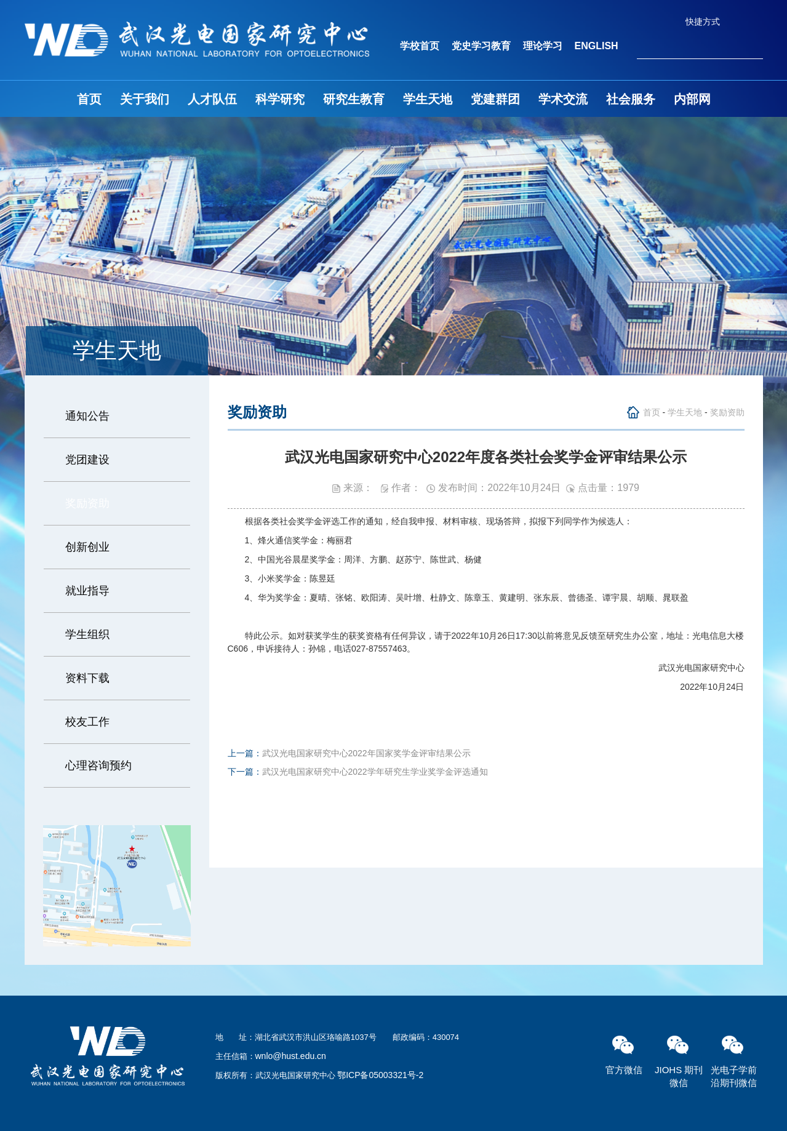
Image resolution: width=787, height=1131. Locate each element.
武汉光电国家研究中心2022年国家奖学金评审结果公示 (366, 753)
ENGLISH (596, 46)
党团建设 (87, 460)
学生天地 (427, 99)
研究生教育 (354, 99)
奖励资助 (87, 503)
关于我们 (144, 99)
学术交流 (563, 99)
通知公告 (87, 416)
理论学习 (542, 46)
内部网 (692, 99)
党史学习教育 (481, 46)
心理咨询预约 (98, 765)
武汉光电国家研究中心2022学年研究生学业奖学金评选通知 (375, 772)
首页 (89, 99)
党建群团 (495, 99)
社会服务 (630, 99)
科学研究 (280, 99)
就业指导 (87, 591)
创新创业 (87, 547)
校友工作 (87, 722)
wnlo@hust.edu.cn (290, 1056)
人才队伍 (212, 99)
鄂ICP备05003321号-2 (380, 1075)
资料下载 (87, 678)
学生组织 (87, 634)
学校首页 (419, 46)
